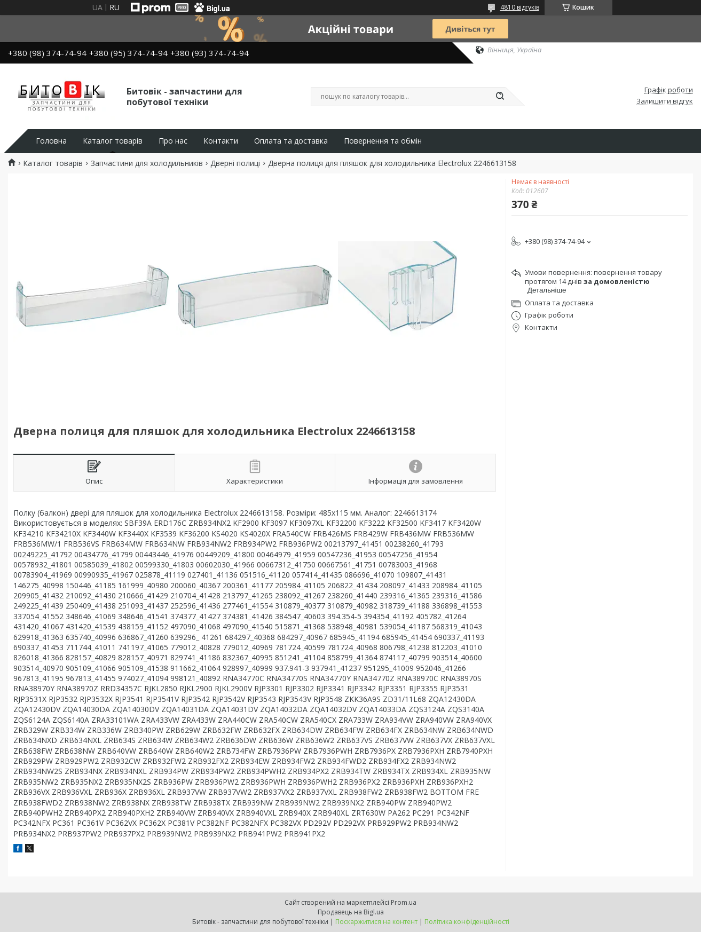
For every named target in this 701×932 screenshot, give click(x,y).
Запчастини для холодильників (147, 163)
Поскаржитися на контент (376, 921)
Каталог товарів (113, 141)
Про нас (173, 141)
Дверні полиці (235, 163)
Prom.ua (403, 902)
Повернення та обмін (383, 141)
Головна (51, 141)
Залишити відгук (664, 101)
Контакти (220, 141)
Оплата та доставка (291, 141)
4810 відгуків (519, 7)
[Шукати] (500, 96)
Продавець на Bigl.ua (351, 912)
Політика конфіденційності (466, 921)
